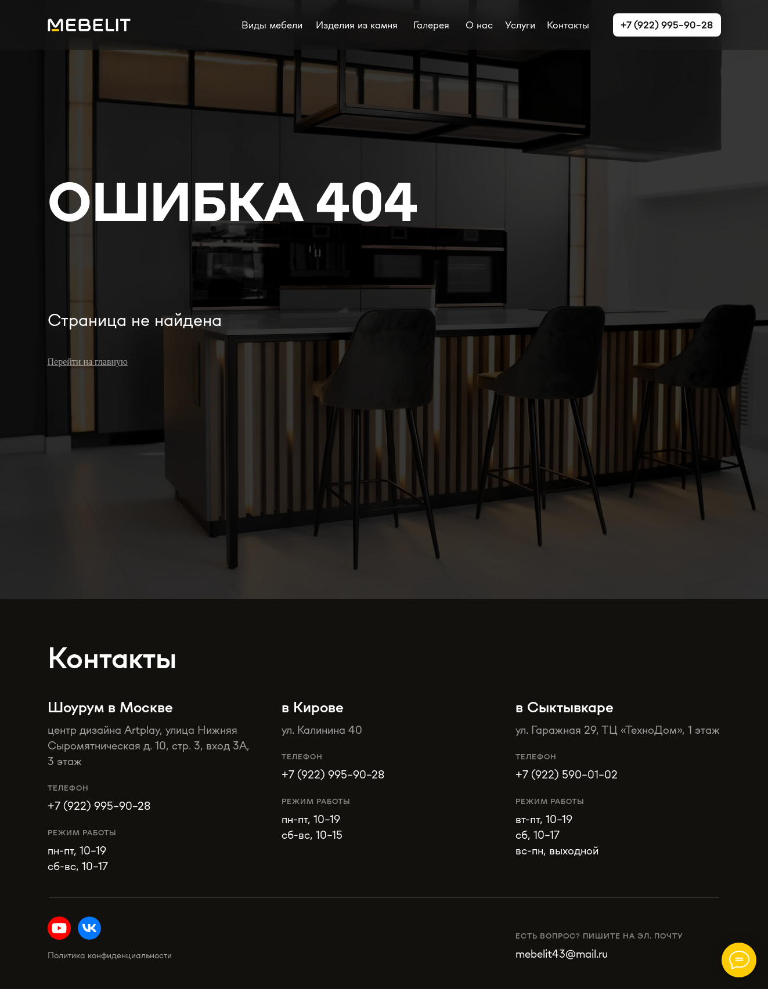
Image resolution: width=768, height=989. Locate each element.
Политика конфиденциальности (110, 955)
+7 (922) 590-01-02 (566, 774)
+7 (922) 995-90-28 (333, 774)
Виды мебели (271, 25)
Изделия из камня (357, 25)
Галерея (431, 25)
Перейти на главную (88, 362)
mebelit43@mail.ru (561, 953)
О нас (479, 25)
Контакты (568, 25)
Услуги (520, 25)
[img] (89, 928)
